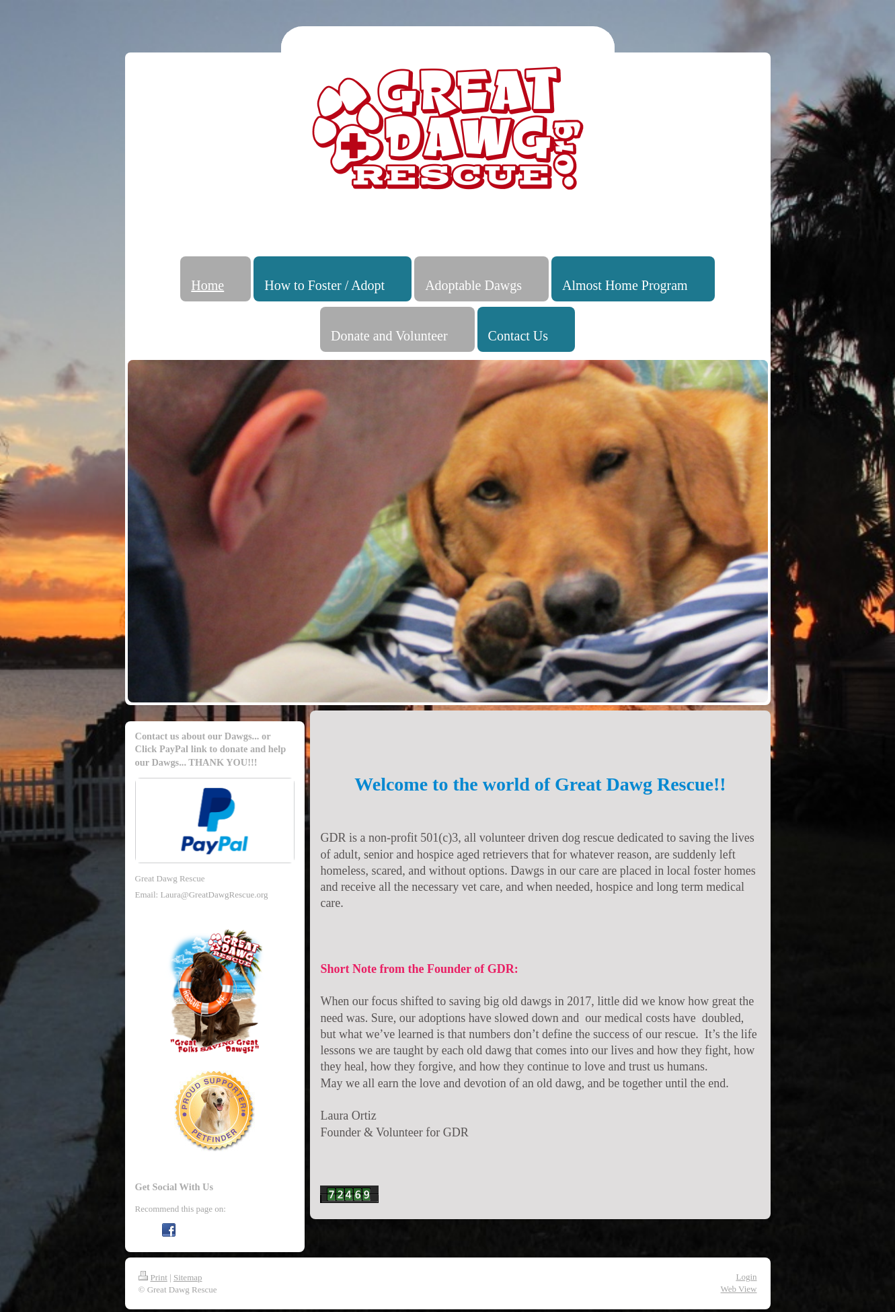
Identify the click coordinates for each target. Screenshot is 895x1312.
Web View (739, 1289)
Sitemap (187, 1277)
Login (746, 1277)
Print (153, 1277)
